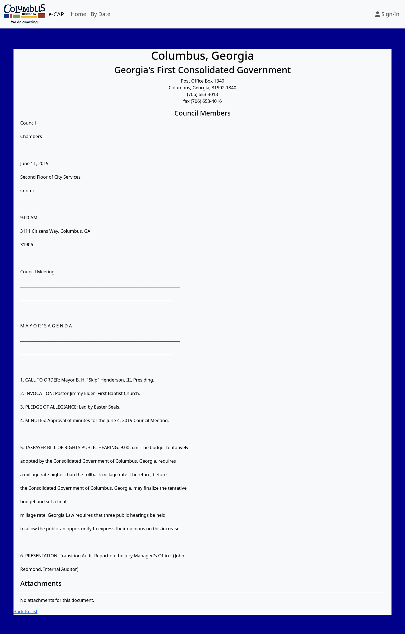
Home (78, 14)
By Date (100, 14)
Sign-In (387, 14)
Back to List (25, 611)
